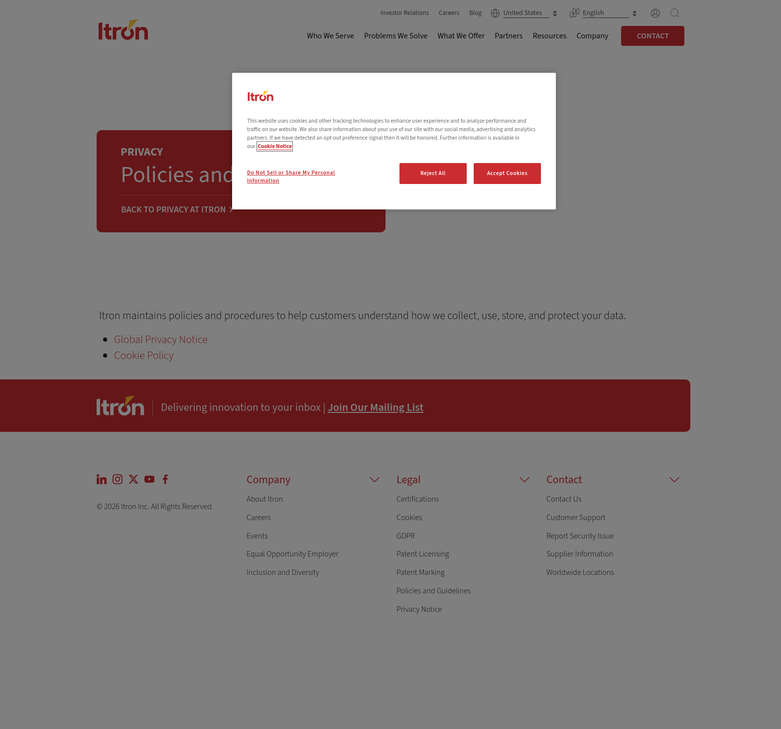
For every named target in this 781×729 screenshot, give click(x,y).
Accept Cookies (507, 173)
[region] (394, 141)
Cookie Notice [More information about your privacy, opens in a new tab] (275, 146)
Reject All (433, 173)
